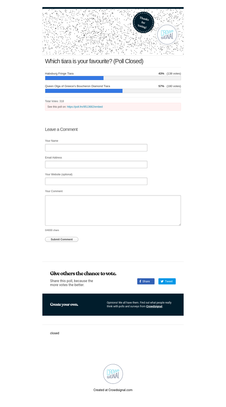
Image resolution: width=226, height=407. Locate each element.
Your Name (51, 140)
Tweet (167, 281)
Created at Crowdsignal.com (113, 390)
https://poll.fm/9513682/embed (85, 106)
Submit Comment (62, 239)
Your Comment (54, 191)
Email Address (53, 157)
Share (144, 281)
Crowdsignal (154, 306)
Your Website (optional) (58, 174)
